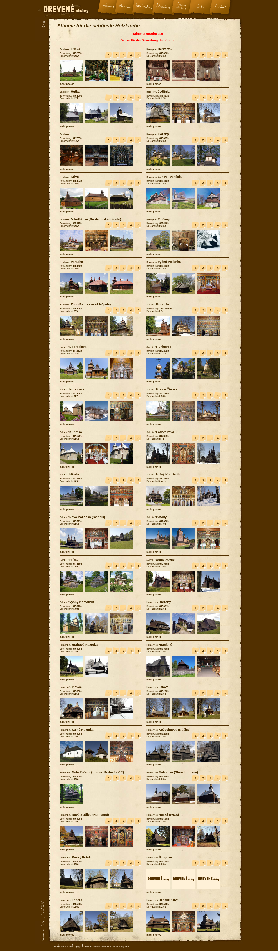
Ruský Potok (81, 857)
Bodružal (163, 304)
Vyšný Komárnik (81, 602)
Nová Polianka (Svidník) (87, 517)
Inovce (77, 687)
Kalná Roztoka (82, 729)
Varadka (77, 262)
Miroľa (74, 474)
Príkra (73, 559)
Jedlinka (164, 91)
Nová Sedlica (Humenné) (90, 814)
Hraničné (165, 644)
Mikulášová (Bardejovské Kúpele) (96, 219)
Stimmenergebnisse (148, 33)
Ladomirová (165, 432)
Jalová (163, 687)
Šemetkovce (165, 559)
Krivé (75, 177)
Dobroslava (77, 347)
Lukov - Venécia (170, 177)
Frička (75, 49)
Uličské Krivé (168, 900)
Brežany (165, 602)
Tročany (164, 219)
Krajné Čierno (166, 389)
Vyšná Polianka (169, 262)
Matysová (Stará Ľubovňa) (178, 772)
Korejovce (76, 389)
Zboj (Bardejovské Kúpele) (91, 304)
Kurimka (75, 432)
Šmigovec (166, 857)
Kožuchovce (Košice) (174, 729)
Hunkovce (163, 347)
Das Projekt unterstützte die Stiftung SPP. (107, 946)
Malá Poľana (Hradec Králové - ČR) (98, 772)
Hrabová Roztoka (85, 644)
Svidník (150, 304)
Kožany (163, 134)
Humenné (151, 602)
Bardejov (64, 49)
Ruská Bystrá (169, 814)
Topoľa (77, 900)
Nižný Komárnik (168, 474)
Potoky (161, 517)
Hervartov (165, 49)
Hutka (75, 91)
